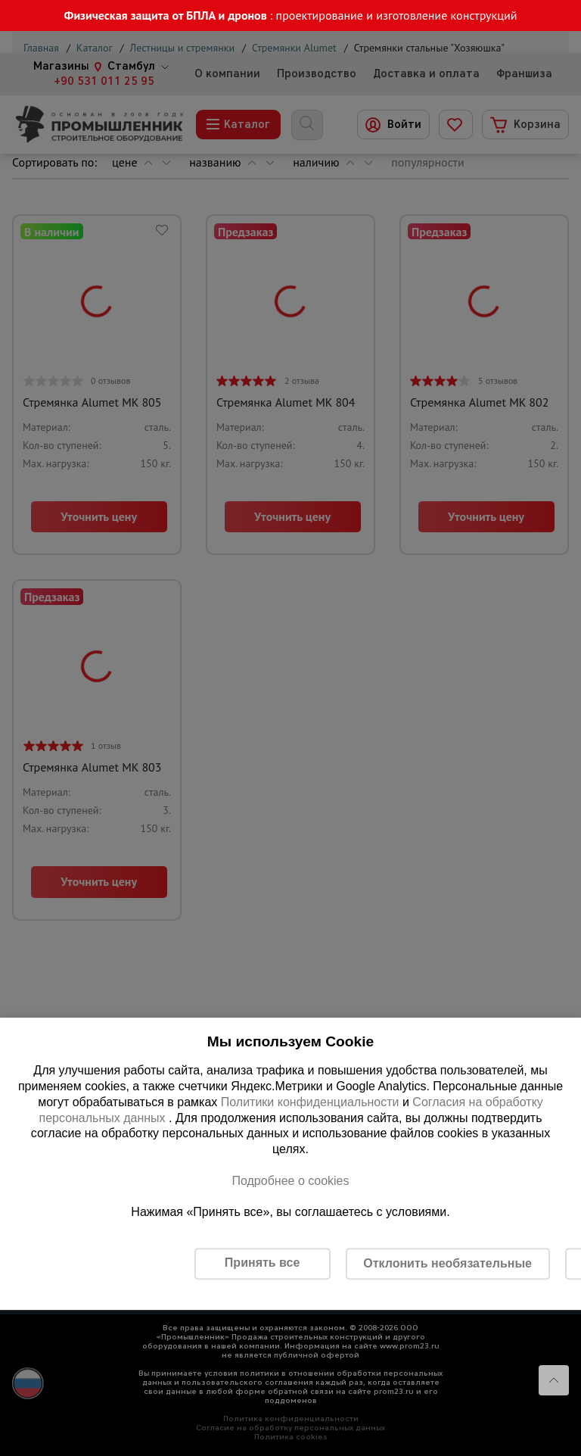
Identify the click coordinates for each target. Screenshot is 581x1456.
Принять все (262, 1262)
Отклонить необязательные (447, 1263)
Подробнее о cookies (290, 1180)
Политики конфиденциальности (310, 1102)
